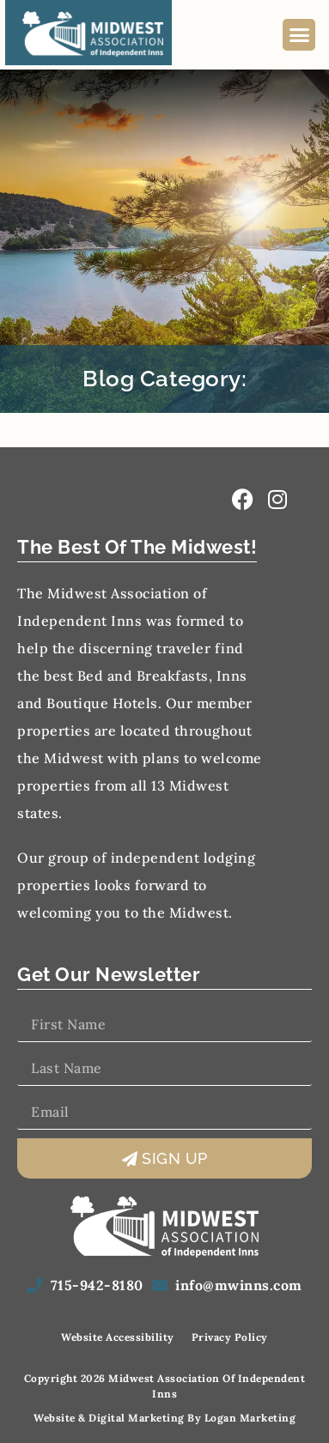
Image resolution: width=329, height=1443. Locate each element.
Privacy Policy (230, 1337)
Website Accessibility (117, 1337)
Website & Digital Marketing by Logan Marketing (164, 1417)
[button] (299, 35)
